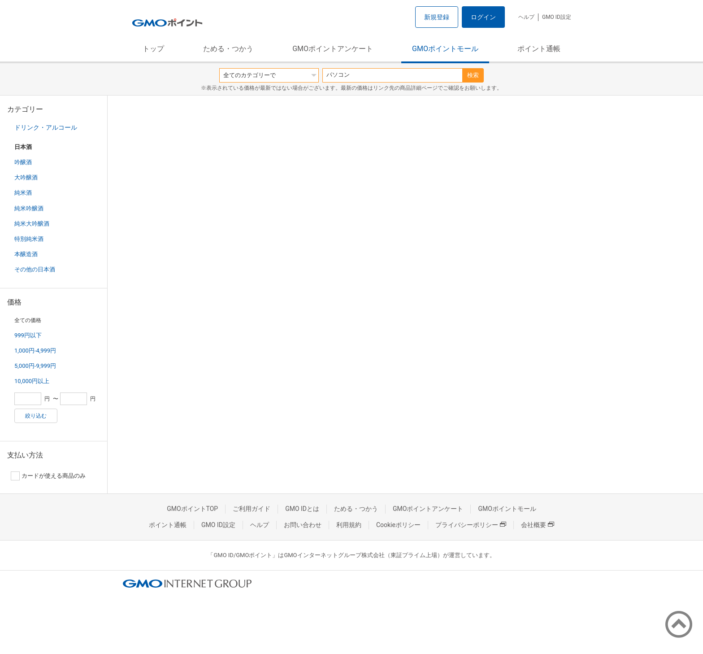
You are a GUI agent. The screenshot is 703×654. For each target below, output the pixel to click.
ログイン (483, 17)
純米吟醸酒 (28, 208)
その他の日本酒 (34, 269)
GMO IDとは (302, 508)
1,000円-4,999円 (35, 350)
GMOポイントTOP (192, 508)
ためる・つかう (228, 48)
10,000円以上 (31, 381)
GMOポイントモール (445, 48)
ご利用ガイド (251, 508)
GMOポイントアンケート (332, 48)
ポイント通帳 (538, 48)
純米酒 (23, 192)
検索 (473, 75)
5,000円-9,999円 (35, 365)
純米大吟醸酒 (31, 223)
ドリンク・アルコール (45, 127)
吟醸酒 (23, 162)
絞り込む (36, 416)
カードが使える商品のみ (48, 475)
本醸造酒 (26, 254)
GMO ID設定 (556, 17)
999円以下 (28, 335)
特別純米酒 (28, 238)
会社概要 (537, 524)
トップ (153, 48)
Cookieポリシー (398, 524)
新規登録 (436, 17)
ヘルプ (526, 17)
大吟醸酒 (26, 177)
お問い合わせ (302, 524)
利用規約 (348, 524)
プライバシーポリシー (470, 524)
